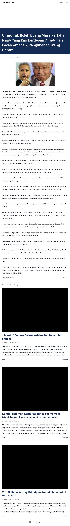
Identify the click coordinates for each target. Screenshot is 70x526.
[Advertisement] (35, 17)
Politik (12, 277)
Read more (65, 359)
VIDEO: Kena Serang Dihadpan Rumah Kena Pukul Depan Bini (34, 493)
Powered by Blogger (35, 522)
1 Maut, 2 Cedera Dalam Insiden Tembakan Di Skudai (31, 336)
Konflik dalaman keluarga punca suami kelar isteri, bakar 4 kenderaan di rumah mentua (31, 415)
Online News (8, 2)
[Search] (61, 2)
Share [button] (64, 277)
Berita (8, 277)
